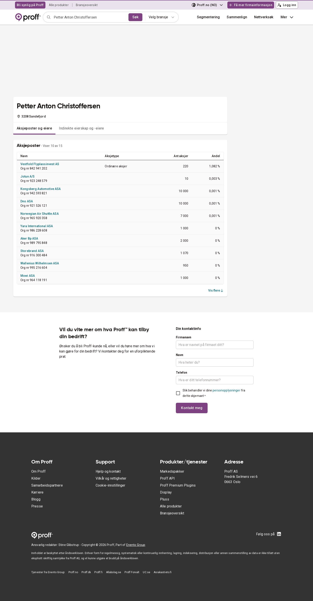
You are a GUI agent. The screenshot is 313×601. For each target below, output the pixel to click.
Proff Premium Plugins (178, 485)
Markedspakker (172, 471)
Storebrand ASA (32, 251)
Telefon (181, 372)
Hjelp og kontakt (108, 471)
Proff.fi (98, 572)
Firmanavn (183, 337)
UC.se (146, 572)
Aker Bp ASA (29, 238)
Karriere (37, 492)
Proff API (167, 478)
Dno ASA (26, 201)
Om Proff (38, 471)
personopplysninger (226, 390)
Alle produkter (59, 5)
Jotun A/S (27, 176)
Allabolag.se (113, 572)
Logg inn (286, 5)
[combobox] (90, 17)
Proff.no (73, 572)
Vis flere (216, 290)
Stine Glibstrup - (70, 545)
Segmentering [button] (208, 17)
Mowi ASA (27, 275)
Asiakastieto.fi (162, 572)
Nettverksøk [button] (263, 17)
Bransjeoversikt (87, 5)
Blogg (35, 499)
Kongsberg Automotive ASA (40, 189)
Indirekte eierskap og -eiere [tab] (81, 128)
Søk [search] (135, 17)
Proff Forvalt (132, 572)
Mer (287, 17)
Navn (179, 355)
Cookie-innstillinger (110, 485)
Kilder (35, 478)
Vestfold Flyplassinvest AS (39, 164)
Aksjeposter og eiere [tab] (34, 128)
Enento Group (135, 545)
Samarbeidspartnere (47, 485)
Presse (37, 506)
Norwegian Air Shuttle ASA (39, 213)
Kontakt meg (191, 408)
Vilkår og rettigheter (111, 478)
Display (166, 492)
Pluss (164, 499)
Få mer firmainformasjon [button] (251, 5)
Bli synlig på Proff (30, 5)
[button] (237, 17)
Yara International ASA (36, 226)
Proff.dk (86, 572)
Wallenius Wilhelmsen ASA (39, 263)
